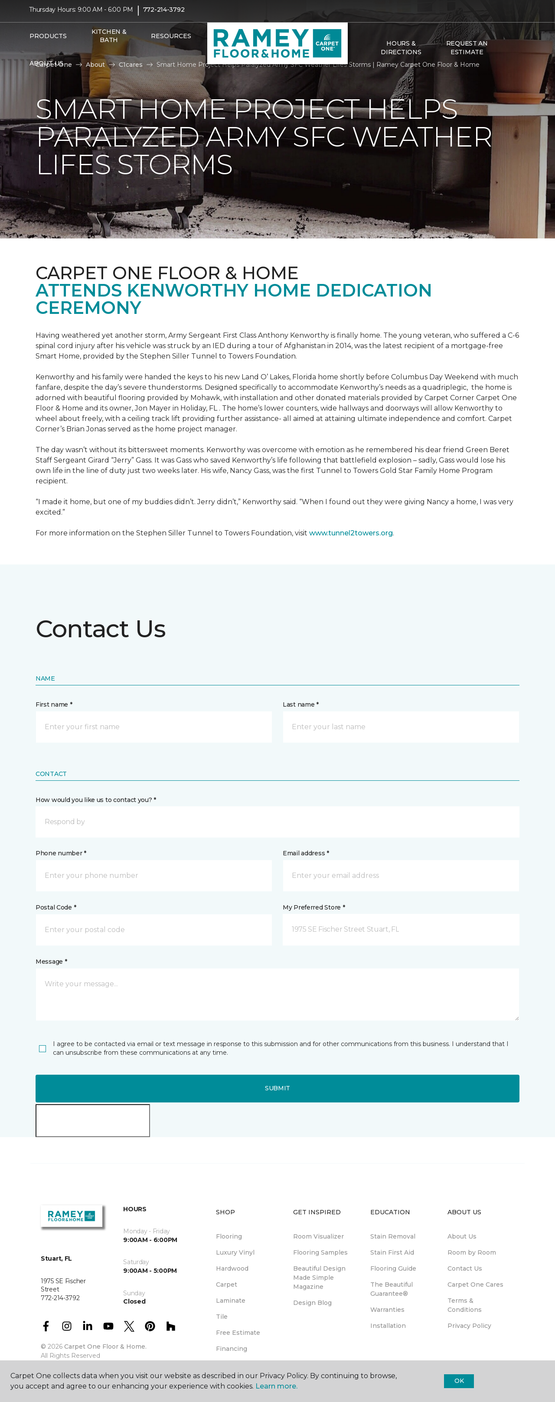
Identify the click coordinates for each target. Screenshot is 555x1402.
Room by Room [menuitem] (471, 1252)
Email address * (306, 853)
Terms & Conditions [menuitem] (464, 1305)
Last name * (301, 704)
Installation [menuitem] (388, 1326)
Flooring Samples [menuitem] (320, 1252)
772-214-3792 (164, 16)
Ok (459, 1381)
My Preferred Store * (314, 907)
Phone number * (61, 853)
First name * (54, 704)
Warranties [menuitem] (387, 1310)
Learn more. (276, 1386)
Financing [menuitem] (231, 1349)
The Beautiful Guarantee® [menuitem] (391, 1289)
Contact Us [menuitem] (464, 1268)
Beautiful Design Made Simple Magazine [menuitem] (319, 1278)
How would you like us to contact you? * (96, 800)
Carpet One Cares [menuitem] (475, 1284)
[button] (507, 54)
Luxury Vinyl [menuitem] (235, 1252)
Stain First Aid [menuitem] (392, 1252)
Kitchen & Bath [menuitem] (108, 41)
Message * (51, 962)
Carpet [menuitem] (226, 1284)
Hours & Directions (401, 54)
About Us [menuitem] (462, 1236)
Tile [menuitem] (222, 1316)
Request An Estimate (467, 54)
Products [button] (48, 42)
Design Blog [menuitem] (312, 1303)
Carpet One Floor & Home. (105, 1346)
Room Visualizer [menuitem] (318, 1236)
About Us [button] (46, 69)
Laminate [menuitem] (230, 1300)
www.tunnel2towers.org (351, 533)
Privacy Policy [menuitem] (469, 1326)
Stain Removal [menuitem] (392, 1236)
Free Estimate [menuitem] (238, 1333)
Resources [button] (171, 42)
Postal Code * (56, 907)
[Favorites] (517, 54)
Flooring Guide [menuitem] (393, 1268)
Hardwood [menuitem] (232, 1268)
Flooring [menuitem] (229, 1236)
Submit (277, 1088)
